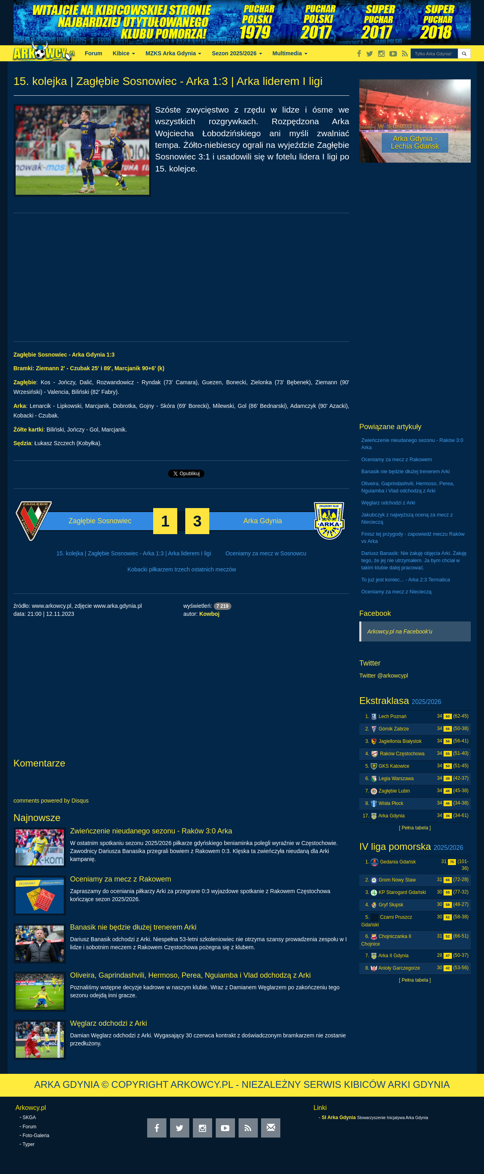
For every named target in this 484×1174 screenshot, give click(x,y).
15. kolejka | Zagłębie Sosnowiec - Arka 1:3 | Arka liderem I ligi (134, 553)
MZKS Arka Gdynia (173, 53)
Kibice (124, 53)
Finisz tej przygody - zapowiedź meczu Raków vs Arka (413, 537)
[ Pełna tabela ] (415, 828)
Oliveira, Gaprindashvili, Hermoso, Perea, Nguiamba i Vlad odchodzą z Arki (190, 975)
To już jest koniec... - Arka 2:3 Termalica (405, 580)
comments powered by (51, 800)
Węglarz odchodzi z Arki (108, 1023)
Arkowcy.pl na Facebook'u (399, 631)
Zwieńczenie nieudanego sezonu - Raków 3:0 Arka (151, 831)
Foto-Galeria (35, 1135)
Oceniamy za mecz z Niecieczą (396, 592)
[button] (464, 53)
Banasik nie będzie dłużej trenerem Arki (133, 927)
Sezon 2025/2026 (237, 53)
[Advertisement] (182, 277)
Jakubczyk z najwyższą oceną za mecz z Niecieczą (407, 518)
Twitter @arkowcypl (383, 675)
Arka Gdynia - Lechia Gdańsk (415, 143)
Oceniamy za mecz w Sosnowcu (265, 553)
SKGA (29, 1117)
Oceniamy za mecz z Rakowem (120, 879)
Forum (94, 53)
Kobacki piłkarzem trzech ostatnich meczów (182, 569)
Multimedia (290, 53)
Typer (28, 1144)
